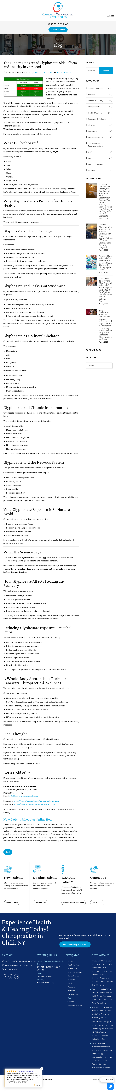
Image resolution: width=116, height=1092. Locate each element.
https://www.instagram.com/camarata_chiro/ (35, 805)
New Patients (14, 879)
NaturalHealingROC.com (75, 946)
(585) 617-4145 (59, 25)
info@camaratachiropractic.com (24, 797)
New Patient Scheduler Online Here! (29, 821)
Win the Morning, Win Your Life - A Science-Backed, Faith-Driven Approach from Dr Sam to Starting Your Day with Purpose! (106, 237)
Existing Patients (39, 880)
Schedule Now (12, 904)
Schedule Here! (58, 31)
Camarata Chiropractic (43, 74)
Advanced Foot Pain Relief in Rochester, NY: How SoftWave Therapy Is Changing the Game (105, 264)
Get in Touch (97, 904)
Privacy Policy (48, 1087)
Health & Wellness (64, 74)
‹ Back (7, 853)
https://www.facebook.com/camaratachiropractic (36, 802)
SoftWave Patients (69, 881)
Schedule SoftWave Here (73, 904)
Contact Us (98, 879)
